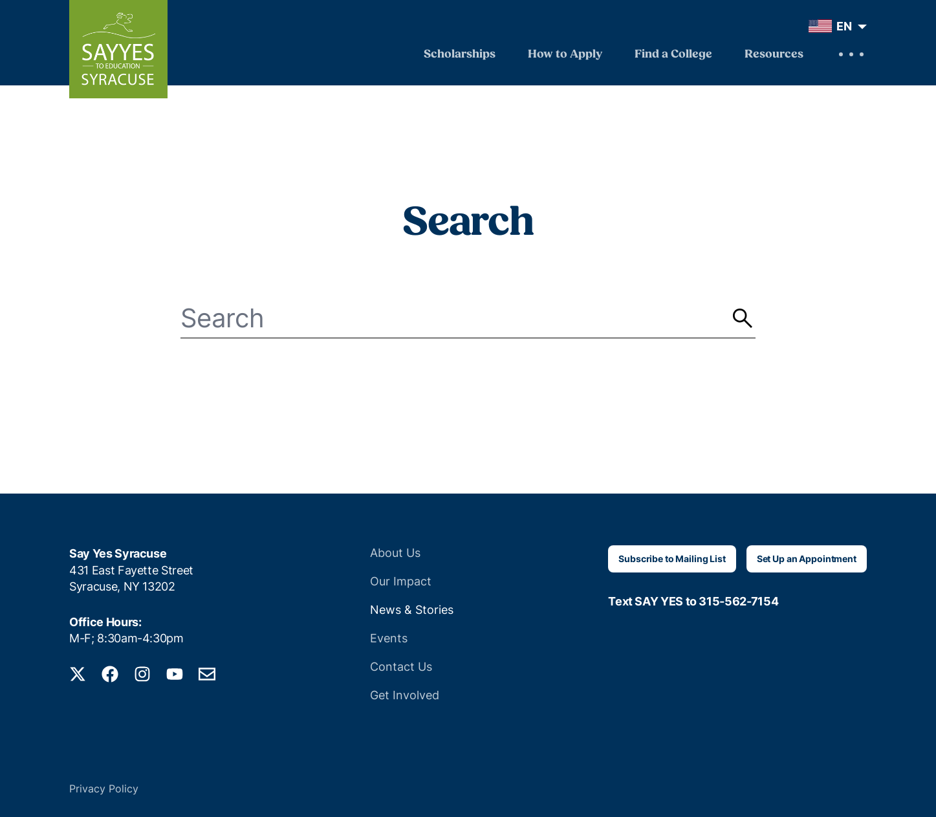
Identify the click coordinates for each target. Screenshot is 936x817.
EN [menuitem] (844, 26)
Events (389, 638)
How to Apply (565, 55)
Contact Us (401, 666)
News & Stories (411, 609)
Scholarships (459, 55)
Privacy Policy (103, 788)
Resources (774, 55)
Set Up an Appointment (806, 558)
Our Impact (400, 581)
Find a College (673, 55)
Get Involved (404, 695)
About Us (395, 553)
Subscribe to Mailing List (672, 558)
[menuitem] (834, 26)
